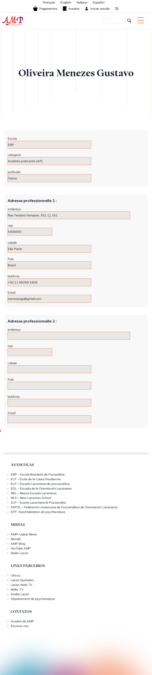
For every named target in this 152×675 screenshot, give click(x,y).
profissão (14, 172)
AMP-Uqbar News (24, 534)
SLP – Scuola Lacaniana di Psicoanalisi (38, 502)
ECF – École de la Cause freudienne (36, 479)
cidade (12, 242)
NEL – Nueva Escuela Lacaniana (33, 493)
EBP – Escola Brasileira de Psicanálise (38, 474)
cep (10, 225)
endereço (14, 209)
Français (49, 2)
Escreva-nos (20, 626)
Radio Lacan (19, 553)
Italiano (82, 2)
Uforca (15, 575)
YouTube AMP (21, 548)
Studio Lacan (20, 594)
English (65, 2)
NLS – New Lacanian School (31, 498)
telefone (14, 276)
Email (12, 292)
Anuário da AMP (22, 621)
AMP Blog (18, 544)
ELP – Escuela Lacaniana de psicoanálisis (40, 484)
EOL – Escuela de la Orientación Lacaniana (41, 488)
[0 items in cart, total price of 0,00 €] (117, 8)
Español (98, 2)
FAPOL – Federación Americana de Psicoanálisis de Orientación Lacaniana (64, 507)
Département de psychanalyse (33, 599)
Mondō (16, 539)
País (11, 259)
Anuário (70, 8)
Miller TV (17, 589)
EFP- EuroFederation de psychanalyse (38, 512)
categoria (14, 155)
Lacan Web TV (21, 585)
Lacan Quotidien (22, 580)
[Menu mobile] (140, 20)
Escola (12, 138)
